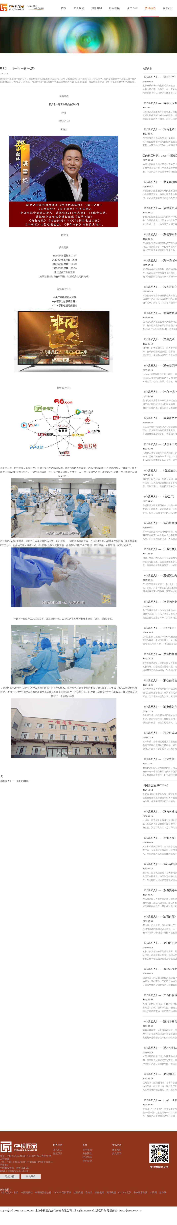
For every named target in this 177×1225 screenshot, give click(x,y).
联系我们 (168, 8)
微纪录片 (57, 1153)
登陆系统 (31, 1176)
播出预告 (116, 1150)
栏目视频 (114, 8)
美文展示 (116, 1153)
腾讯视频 (111, 1192)
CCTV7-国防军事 (62, 1192)
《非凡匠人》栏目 (9, 1192)
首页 (63, 8)
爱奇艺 (88, 1192)
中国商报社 (27, 1192)
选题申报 (9, 1176)
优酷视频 (78, 1192)
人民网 (153, 1192)
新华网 (162, 1192)
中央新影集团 (140, 1192)
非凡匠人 (57, 1150)
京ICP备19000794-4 (129, 1210)
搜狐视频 (99, 1192)
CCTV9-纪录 (124, 1192)
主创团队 (87, 1153)
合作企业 (132, 8)
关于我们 (78, 8)
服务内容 (96, 8)
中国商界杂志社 (43, 1192)
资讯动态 (150, 8)
